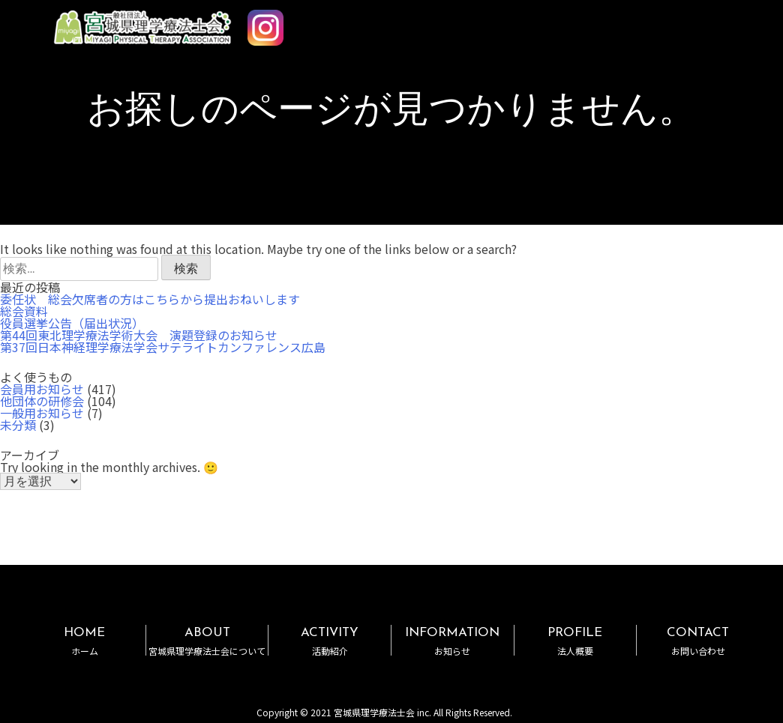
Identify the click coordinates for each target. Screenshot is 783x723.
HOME (84, 641)
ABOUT (207, 641)
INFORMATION (453, 641)
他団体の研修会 (42, 401)
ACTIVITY (329, 641)
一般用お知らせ (42, 413)
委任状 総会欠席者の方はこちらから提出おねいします (150, 299)
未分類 (18, 425)
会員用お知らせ (42, 389)
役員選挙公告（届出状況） (72, 323)
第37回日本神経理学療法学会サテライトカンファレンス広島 (163, 347)
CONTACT (698, 641)
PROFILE (575, 641)
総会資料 (24, 311)
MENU (729, 20)
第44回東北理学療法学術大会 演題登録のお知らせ (139, 335)
